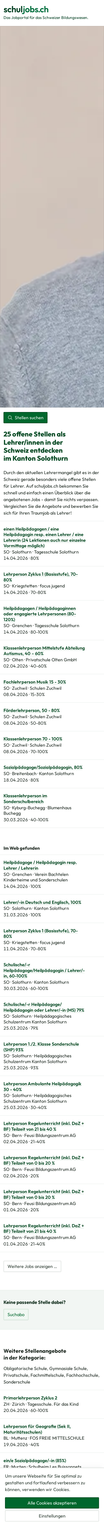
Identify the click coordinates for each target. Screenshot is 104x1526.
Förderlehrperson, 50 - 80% (32, 710)
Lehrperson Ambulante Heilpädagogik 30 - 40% (43, 1086)
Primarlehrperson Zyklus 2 (30, 1398)
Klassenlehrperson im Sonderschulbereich (25, 798)
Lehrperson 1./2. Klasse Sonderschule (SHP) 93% (41, 1047)
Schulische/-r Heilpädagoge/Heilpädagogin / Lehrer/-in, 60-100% (44, 970)
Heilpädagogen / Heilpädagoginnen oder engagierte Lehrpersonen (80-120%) (40, 614)
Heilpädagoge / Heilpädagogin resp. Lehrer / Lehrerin (40, 865)
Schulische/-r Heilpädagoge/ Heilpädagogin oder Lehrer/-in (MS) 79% (44, 1007)
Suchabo (16, 1314)
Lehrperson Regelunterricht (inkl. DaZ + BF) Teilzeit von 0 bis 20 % (44, 1160)
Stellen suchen (26, 417)
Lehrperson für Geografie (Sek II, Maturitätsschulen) (37, 1429)
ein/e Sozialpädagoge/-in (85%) (35, 1460)
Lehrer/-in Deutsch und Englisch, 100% (42, 902)
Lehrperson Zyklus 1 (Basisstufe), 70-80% (41, 577)
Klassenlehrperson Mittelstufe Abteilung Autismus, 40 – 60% (44, 651)
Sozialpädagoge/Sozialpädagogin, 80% (43, 767)
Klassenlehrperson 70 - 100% (33, 739)
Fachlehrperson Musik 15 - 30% (35, 682)
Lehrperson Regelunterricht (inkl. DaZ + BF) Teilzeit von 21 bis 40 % (44, 1126)
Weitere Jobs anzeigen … (32, 1266)
